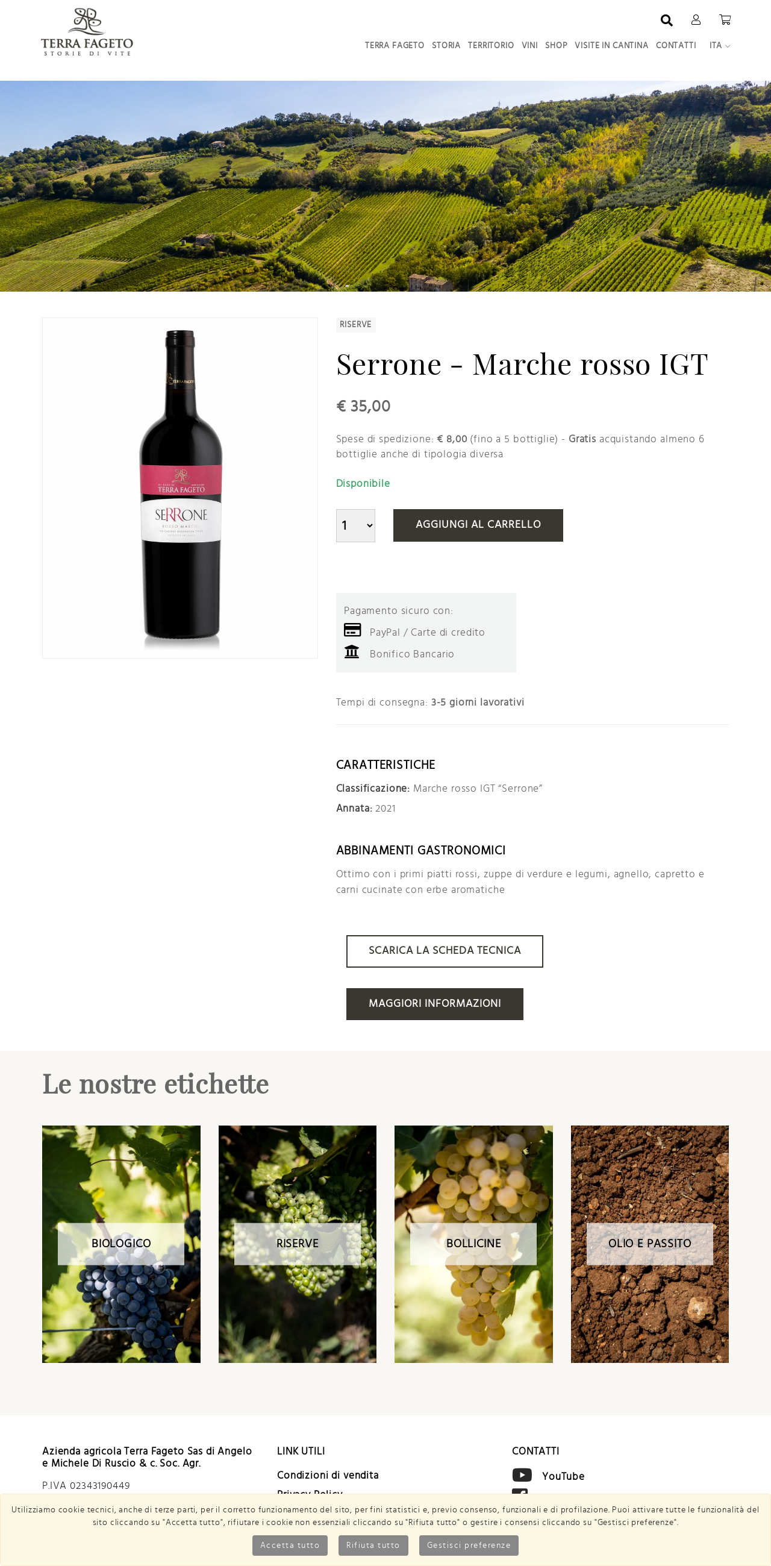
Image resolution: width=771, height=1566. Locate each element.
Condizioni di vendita (328, 1475)
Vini (530, 46)
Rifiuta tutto (373, 1545)
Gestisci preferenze (469, 1545)
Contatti (676, 46)
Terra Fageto (395, 46)
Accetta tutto (290, 1545)
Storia (446, 46)
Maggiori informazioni (435, 1003)
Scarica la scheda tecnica (445, 950)
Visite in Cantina (611, 46)
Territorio (491, 46)
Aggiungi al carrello (478, 524)
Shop (556, 46)
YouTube (563, 1476)
